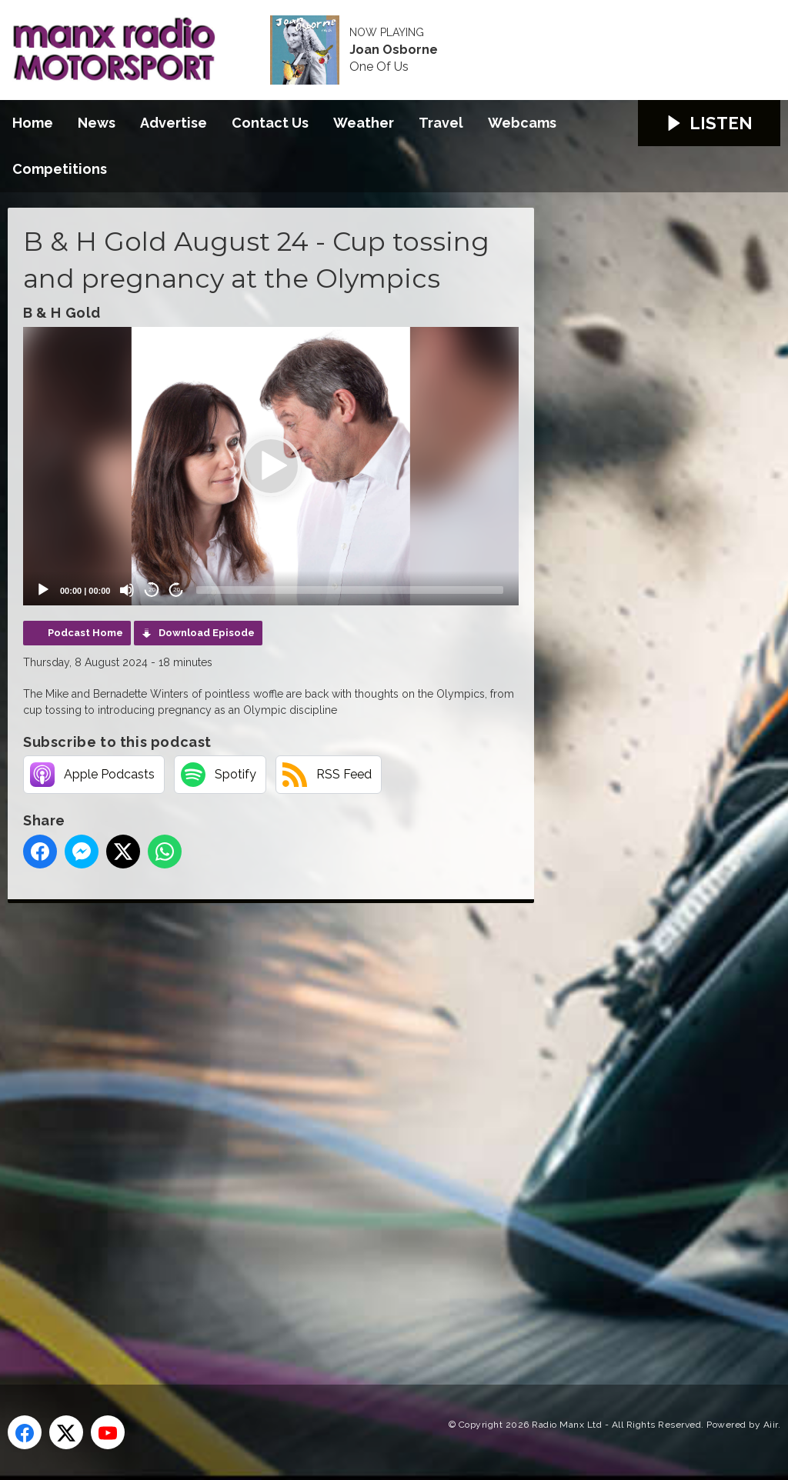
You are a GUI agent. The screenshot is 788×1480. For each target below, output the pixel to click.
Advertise (173, 123)
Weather (363, 123)
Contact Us (270, 123)
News (96, 123)
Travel (441, 123)
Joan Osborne (393, 50)
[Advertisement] (296, 1126)
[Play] (43, 590)
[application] (271, 466)
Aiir (770, 1424)
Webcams (522, 123)
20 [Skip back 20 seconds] (152, 589)
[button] (271, 466)
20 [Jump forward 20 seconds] (176, 589)
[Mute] (127, 590)
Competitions (59, 169)
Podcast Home (85, 632)
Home (32, 123)
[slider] (349, 590)
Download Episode (207, 632)
